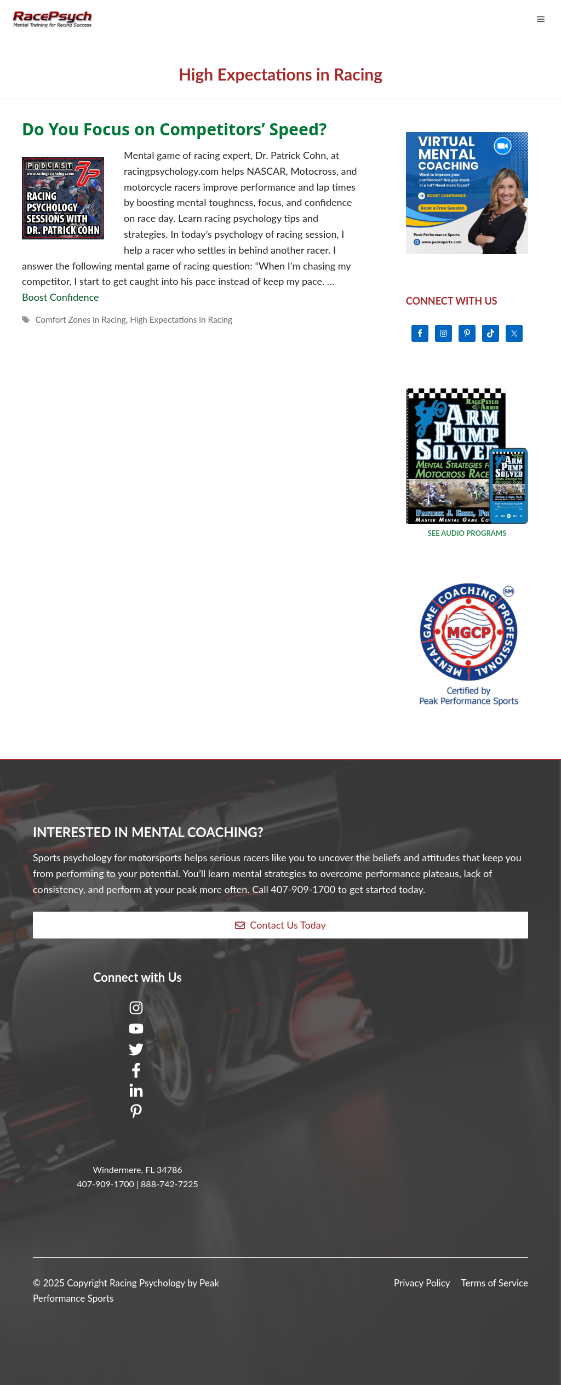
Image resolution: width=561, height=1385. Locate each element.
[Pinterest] (137, 1114)
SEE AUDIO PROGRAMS (467, 533)
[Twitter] (137, 1051)
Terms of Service (494, 1283)
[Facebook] (137, 1072)
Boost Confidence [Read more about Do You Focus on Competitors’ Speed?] (60, 297)
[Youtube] (137, 1031)
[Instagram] (137, 1010)
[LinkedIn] (137, 1093)
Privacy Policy (422, 1283)
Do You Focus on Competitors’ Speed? (174, 129)
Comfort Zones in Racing (80, 319)
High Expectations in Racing (181, 319)
